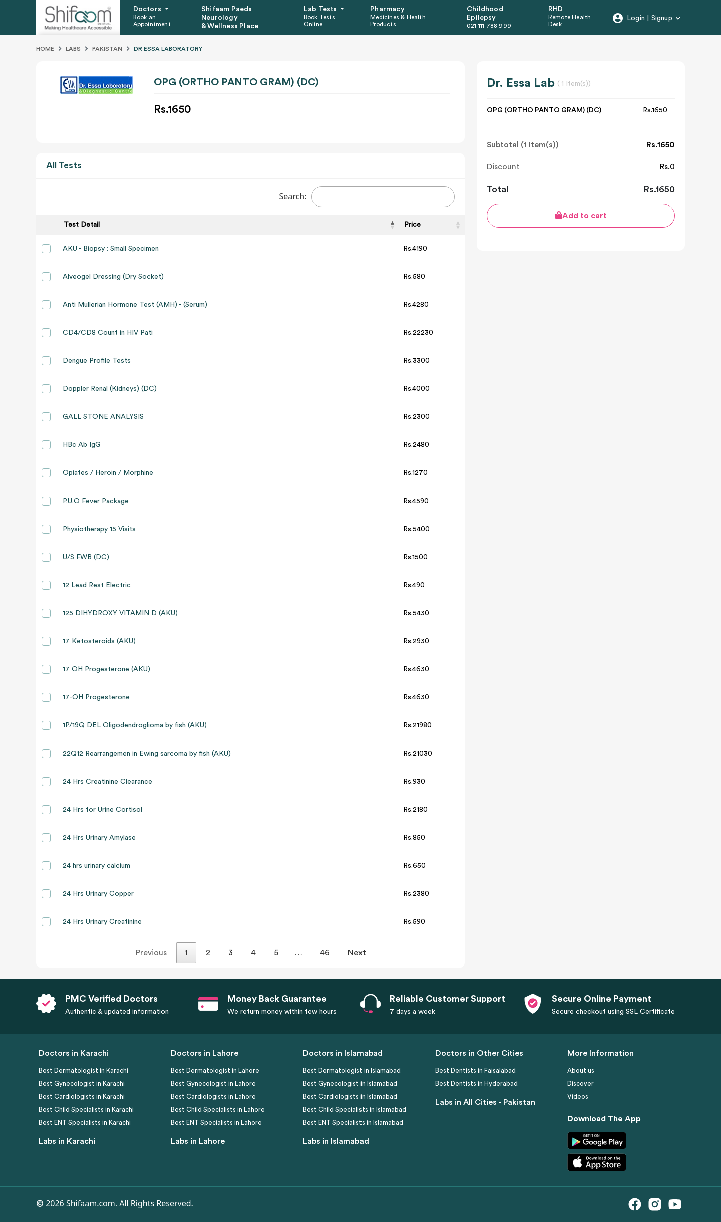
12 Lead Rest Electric (97, 585)
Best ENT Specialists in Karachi (85, 1122)
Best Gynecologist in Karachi (82, 1083)
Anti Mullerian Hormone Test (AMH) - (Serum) (135, 304)
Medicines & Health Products (398, 20)
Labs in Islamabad (336, 1141)
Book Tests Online (319, 20)
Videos (577, 1096)
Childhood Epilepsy (485, 13)
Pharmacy (387, 9)
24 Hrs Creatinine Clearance (107, 781)
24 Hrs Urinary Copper (98, 893)
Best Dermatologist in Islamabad (352, 1070)
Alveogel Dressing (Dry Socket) (113, 276)
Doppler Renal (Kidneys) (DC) (110, 388)
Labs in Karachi (67, 1141)
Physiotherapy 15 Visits (99, 529)
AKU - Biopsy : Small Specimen (111, 248)
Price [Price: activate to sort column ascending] (412, 224)
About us (580, 1070)
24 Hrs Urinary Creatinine (102, 921)
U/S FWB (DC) (86, 557)
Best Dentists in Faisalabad (475, 1070)
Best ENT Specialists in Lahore (216, 1122)
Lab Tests (321, 9)
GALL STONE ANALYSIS (103, 416)
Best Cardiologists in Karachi (82, 1096)
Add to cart (581, 215)
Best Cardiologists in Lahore (213, 1096)
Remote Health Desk (569, 20)
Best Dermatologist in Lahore (215, 1070)
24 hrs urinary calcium (96, 865)
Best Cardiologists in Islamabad (350, 1096)
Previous (151, 953)
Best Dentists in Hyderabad (476, 1083)
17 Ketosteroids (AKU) (99, 641)
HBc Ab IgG (82, 444)
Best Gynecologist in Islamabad (350, 1083)
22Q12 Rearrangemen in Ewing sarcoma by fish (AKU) (147, 753)
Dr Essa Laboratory (168, 49)
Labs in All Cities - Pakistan (485, 1102)
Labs (73, 49)
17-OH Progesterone (96, 697)
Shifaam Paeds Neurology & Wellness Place (229, 18)
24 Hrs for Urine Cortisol (102, 809)
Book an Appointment (152, 20)
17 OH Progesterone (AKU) (106, 669)
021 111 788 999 (489, 26)
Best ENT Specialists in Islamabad (353, 1122)
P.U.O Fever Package (96, 501)
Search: (367, 196)
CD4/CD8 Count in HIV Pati (108, 332)
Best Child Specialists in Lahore (218, 1109)
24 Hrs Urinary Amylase (99, 837)
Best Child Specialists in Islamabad (354, 1109)
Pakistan (107, 49)
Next (357, 953)
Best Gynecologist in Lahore (213, 1083)
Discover (580, 1083)
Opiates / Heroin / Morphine (108, 472)
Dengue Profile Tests (97, 360)
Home (45, 49)
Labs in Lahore (198, 1141)
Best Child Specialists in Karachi (86, 1109)
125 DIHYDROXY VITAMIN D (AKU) (120, 613)
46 (325, 953)
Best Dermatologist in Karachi (83, 1070)
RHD (555, 9)
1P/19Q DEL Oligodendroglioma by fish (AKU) (135, 725)
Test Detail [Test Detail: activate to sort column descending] (82, 224)
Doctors (148, 9)
